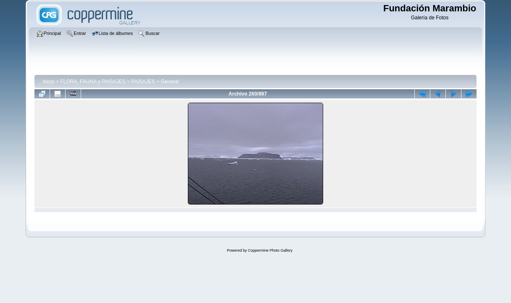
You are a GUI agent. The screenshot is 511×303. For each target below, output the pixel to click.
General (170, 82)
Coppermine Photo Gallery (270, 250)
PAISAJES (143, 82)
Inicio (49, 82)
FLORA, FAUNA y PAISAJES (93, 82)
